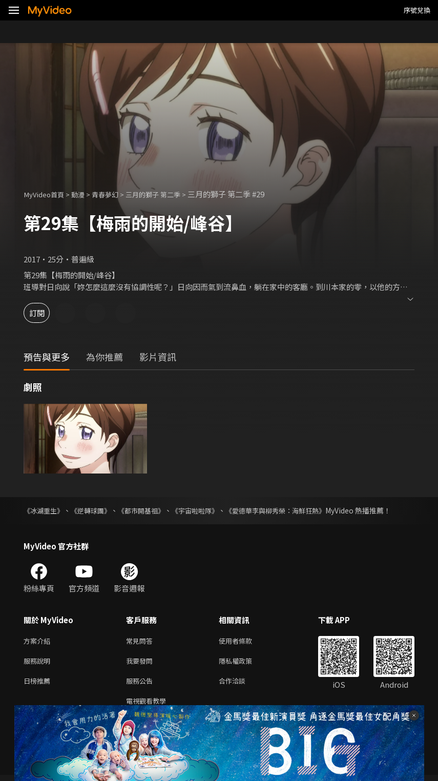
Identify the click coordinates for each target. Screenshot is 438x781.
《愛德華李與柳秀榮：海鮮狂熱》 (292, 510)
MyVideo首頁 (47, 194)
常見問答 (141, 641)
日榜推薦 (39, 684)
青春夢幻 (115, 194)
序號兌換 (417, 10)
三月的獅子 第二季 (169, 194)
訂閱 (44, 312)
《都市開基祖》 (149, 510)
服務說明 (39, 662)
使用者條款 (244, 641)
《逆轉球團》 (95, 510)
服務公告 (141, 684)
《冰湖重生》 (45, 510)
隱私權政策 (244, 662)
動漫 (85, 194)
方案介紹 (39, 641)
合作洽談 (240, 684)
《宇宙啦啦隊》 (206, 510)
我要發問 (141, 662)
